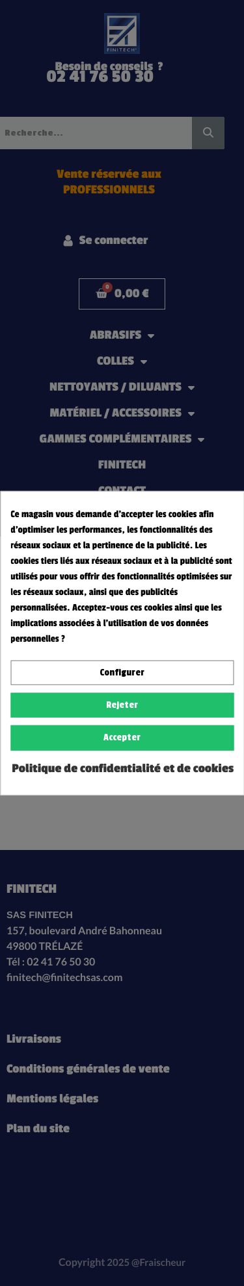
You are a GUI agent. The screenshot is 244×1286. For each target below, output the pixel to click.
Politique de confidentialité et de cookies (123, 768)
